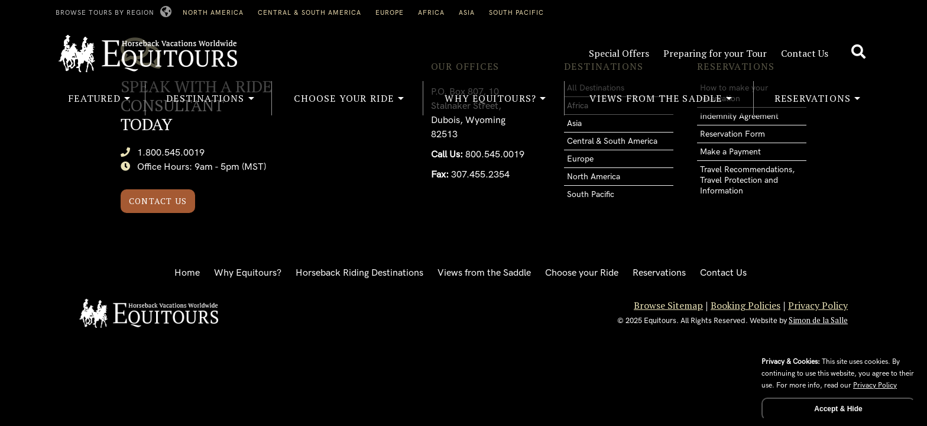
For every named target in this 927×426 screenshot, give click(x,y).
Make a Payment (730, 152)
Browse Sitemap (668, 305)
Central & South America (309, 13)
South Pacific (516, 13)
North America (213, 13)
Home (187, 273)
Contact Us (804, 53)
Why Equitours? (247, 273)
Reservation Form (732, 134)
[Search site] (859, 52)
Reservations (659, 273)
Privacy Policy (818, 305)
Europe (389, 13)
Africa (431, 13)
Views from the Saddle (484, 273)
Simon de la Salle (818, 320)
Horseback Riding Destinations (359, 273)
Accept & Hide (838, 409)
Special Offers (619, 53)
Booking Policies (745, 305)
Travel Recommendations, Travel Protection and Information (747, 180)
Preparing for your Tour (715, 53)
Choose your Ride (581, 273)
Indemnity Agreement (739, 116)
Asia (467, 13)
